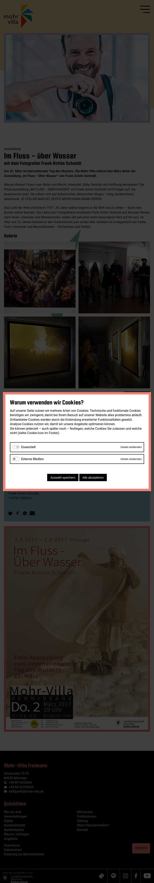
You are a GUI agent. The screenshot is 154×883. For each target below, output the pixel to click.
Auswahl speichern (62, 477)
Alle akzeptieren (93, 477)
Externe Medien (32, 459)
